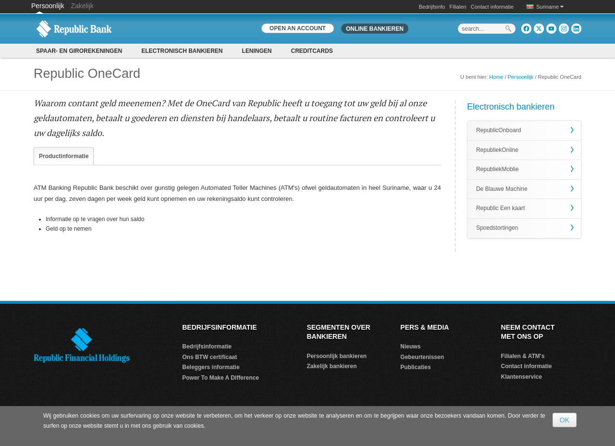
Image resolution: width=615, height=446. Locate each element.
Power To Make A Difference (220, 377)
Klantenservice (521, 376)
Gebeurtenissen (422, 357)
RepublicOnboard (498, 130)
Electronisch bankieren (181, 51)
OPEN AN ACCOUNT (298, 28)
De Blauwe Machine (502, 189)
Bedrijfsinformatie (207, 346)
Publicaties (415, 367)
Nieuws (410, 346)
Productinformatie (63, 156)
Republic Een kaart (500, 208)
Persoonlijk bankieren (337, 356)
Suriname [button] (550, 7)
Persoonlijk (48, 6)
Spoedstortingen (497, 227)
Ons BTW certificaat (209, 357)
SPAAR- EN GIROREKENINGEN (79, 51)
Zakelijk (82, 6)
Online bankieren (375, 28)
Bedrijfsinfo (432, 7)
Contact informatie (492, 7)
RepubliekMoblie (497, 169)
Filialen (458, 7)
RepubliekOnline (497, 150)
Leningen (256, 51)
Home (496, 77)
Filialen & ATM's (523, 356)
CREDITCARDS (312, 51)
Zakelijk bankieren (332, 366)
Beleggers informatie (210, 367)
